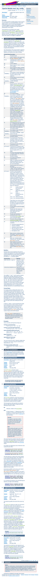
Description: (4, 12)
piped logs (21, 413)
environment (8, 461)
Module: (5, 367)
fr (18, 10)
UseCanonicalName (14, 220)
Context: (6, 365)
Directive (14, 357)
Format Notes (7, 288)
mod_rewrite (7, 471)
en (16, 10)
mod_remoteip (15, 58)
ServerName (18, 216)
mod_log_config (7, 371)
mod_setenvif (16, 103)
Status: (3, 15)
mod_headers (19, 98)
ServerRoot (19, 408)
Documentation (14, 5)
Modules (22, 2)
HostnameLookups (18, 85)
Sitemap (36, 2)
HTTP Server (8, 5)
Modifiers (6, 250)
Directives (26, 2)
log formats (21, 442)
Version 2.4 (20, 5)
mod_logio (18, 235)
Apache (3, 5)
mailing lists (7, 571)
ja (20, 10)
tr (24, 10)
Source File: (4, 17)
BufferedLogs (28, 9)
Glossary (32, 2)
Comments (29, 23)
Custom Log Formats (31, 16)
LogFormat (17, 30)
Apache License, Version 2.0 (14, 575)
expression (19, 462)
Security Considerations (31, 17)
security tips (9, 351)
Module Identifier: (5, 16)
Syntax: (5, 362)
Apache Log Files (30, 21)
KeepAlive (17, 110)
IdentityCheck (13, 121)
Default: (5, 363)
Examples (6, 321)
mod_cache (9, 313)
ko (22, 10)
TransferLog (5, 30)
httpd (20, 420)
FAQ (30, 2)
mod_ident (15, 119)
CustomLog (12, 31)
